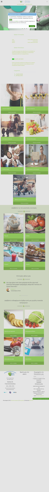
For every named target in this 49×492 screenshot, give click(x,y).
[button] (32, 26)
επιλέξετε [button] (17, 21)
